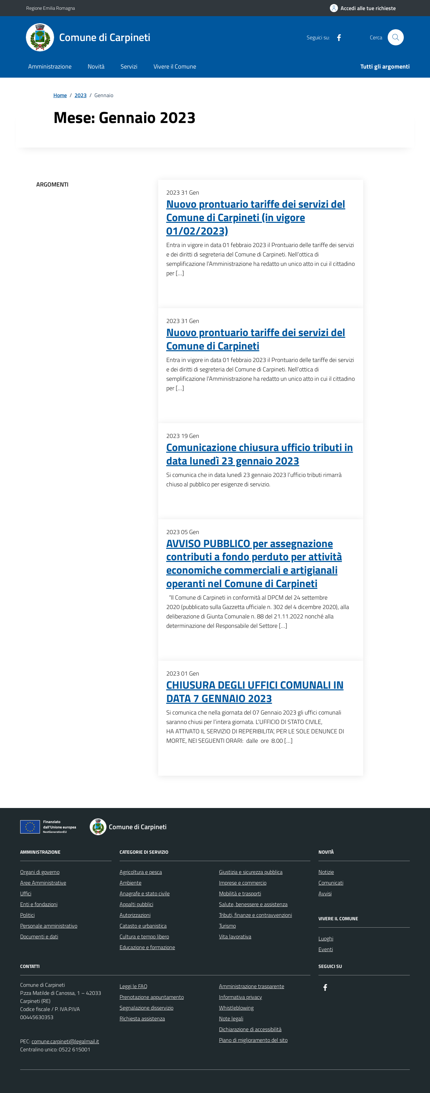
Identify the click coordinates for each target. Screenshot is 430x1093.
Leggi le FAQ (133, 986)
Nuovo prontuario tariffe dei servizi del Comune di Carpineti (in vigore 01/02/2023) (255, 217)
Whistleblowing (236, 1008)
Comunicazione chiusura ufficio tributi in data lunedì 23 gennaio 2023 (259, 454)
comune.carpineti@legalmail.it (65, 1041)
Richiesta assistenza (142, 1018)
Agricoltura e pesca (141, 872)
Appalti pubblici (136, 904)
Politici (27, 915)
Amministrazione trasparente (251, 986)
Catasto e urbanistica (143, 926)
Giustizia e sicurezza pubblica (251, 872)
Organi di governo (39, 872)
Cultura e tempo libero (144, 936)
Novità (96, 66)
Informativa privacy (240, 997)
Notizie (326, 872)
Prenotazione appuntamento (152, 997)
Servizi (129, 66)
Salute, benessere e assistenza (253, 904)
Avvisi (325, 893)
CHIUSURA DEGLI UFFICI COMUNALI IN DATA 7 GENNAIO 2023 (255, 691)
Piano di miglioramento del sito (253, 1040)
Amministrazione (50, 66)
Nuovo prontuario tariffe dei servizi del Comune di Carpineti (255, 339)
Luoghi (325, 938)
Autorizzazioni (135, 915)
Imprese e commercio (242, 883)
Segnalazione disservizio (146, 1008)
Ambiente (130, 883)
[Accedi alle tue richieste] (363, 8)
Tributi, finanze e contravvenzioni (255, 915)
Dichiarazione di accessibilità (250, 1029)
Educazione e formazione (147, 947)
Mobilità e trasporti (240, 893)
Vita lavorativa (235, 936)
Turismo (227, 926)
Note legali (231, 1018)
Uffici (25, 893)
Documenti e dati (39, 936)
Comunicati (330, 883)
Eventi (325, 949)
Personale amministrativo (48, 926)
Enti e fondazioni (38, 904)
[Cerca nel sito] (396, 37)
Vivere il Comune (175, 66)
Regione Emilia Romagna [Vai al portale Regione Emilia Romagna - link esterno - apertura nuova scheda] (50, 7)
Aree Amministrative (43, 883)
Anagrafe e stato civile (145, 893)
